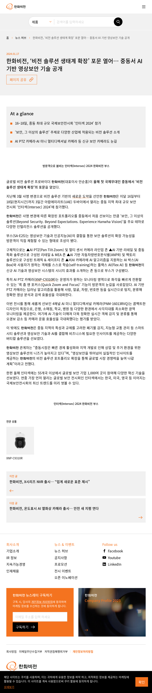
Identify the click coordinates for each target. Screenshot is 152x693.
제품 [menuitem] (35, 21)
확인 (142, 682)
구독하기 (25, 626)
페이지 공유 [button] (22, 79)
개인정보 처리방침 (42, 602)
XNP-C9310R (44, 279)
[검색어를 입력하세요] (84, 22)
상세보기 (9, 687)
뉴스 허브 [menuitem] (20, 38)
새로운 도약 (80, 196)
